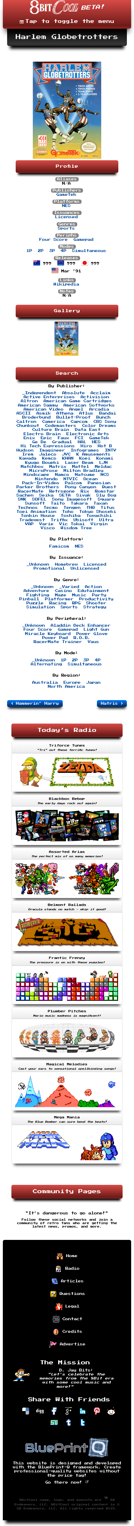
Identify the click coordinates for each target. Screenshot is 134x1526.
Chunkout (28, 425)
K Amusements (93, 454)
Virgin (99, 524)
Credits (67, 1331)
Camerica (53, 421)
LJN (103, 462)
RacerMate (31, 491)
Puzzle (35, 603)
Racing (57, 603)
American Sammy (38, 405)
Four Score (53, 239)
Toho (68, 511)
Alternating (46, 664)
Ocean (91, 479)
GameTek (66, 194)
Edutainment (93, 590)
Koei (85, 458)
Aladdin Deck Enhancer (81, 625)
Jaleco (47, 454)
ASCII (24, 413)
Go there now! (67, 1482)
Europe (72, 682)
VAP (29, 524)
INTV (110, 450)
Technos (28, 507)
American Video (44, 409)
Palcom (73, 483)
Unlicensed (85, 568)
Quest (109, 487)
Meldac (103, 466)
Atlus (86, 413)
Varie (46, 524)
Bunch (103, 417)
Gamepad (84, 239)
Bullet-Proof (73, 417)
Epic (46, 438)
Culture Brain (50, 429)
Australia (45, 682)
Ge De (39, 442)
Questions (67, 1294)
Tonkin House (38, 515)
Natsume (85, 474)
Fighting (38, 595)
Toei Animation (36, 511)
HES (96, 442)
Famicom (59, 546)
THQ (90, 507)
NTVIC (71, 479)
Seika (46, 495)
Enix (29, 438)
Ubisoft (84, 520)
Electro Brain (42, 434)
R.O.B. (82, 637)
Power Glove (92, 633)
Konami (104, 458)
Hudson (25, 450)
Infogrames (85, 450)
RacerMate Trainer (58, 641)
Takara (79, 503)
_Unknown (38, 564)
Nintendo (46, 479)
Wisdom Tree (76, 528)
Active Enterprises (49, 397)
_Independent (39, 393)
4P (63, 250)
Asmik (43, 413)
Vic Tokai (72, 524)
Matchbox (32, 466)
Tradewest (32, 520)
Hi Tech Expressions (48, 446)
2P (41, 250)
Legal (68, 1306)
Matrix (57, 466)
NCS (105, 474)
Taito (58, 503)
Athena (65, 413)
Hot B (105, 446)
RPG (76, 603)
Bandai (107, 413)
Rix (85, 491)
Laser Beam (79, 462)
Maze (60, 595)
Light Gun (96, 629)
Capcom (79, 421)
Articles (67, 1281)
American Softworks (89, 405)
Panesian (99, 483)
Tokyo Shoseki (97, 511)
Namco (62, 474)
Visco (48, 528)
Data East (88, 429)
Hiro (86, 446)
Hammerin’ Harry (35, 703)
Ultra (106, 520)
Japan (93, 682)
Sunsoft (35, 503)
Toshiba (71, 515)
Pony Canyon (80, 487)
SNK (22, 499)
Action (93, 586)
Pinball (29, 599)
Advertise (68, 1344)
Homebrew (66, 564)
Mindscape (36, 474)
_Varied (69, 586)
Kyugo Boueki (42, 462)
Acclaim (101, 393)
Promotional (49, 568)
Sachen (25, 495)
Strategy (95, 607)
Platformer (59, 599)
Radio (68, 1268)
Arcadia (99, 409)
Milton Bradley (83, 470)
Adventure (36, 590)
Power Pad (55, 637)
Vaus (93, 641)
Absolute (73, 393)
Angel (76, 409)
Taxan (101, 503)
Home (67, 1256)
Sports (66, 228)
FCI (79, 438)
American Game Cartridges (78, 401)
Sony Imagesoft (72, 499)
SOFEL (39, 499)
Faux (63, 438)
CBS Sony (105, 421)
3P (52, 250)
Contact (67, 1319)
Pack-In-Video (40, 483)
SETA (65, 495)
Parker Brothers (38, 487)
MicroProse (43, 470)
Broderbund (36, 417)
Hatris (112, 703)
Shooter (96, 603)
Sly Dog (106, 495)
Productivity (96, 599)
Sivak (83, 495)
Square (106, 499)
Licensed (66, 217)
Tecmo (51, 507)
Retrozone (62, 491)
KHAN (68, 458)
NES (66, 205)
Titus (108, 507)
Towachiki (99, 515)
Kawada (27, 458)
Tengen (72, 507)
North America (66, 686)
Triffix (59, 520)
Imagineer (52, 450)
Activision (95, 397)
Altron (29, 401)
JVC (66, 454)
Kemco (49, 458)
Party (99, 595)
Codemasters (60, 425)
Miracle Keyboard (48, 633)
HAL (82, 442)
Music (79, 595)
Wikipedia (66, 284)
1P (29, 250)
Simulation (41, 607)
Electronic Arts (87, 434)
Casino (63, 590)
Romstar (105, 491)
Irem (28, 454)
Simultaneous (89, 250)
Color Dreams (99, 425)
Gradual (62, 442)
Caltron (26, 421)
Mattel (80, 466)
